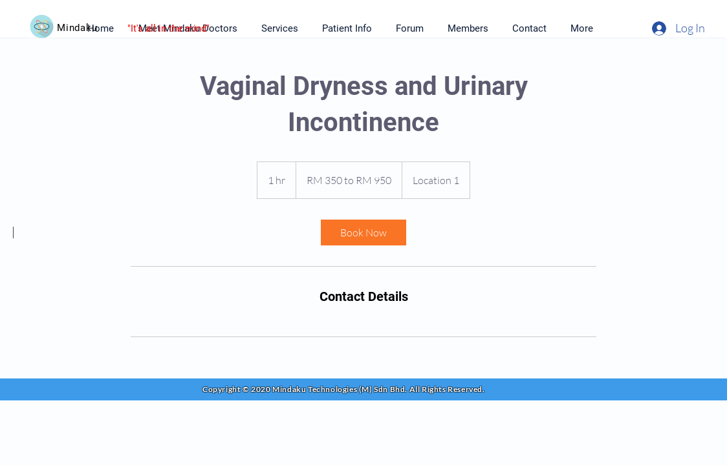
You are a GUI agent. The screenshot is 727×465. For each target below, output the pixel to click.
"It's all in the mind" (168, 28)
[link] (363, 232)
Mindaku (77, 28)
